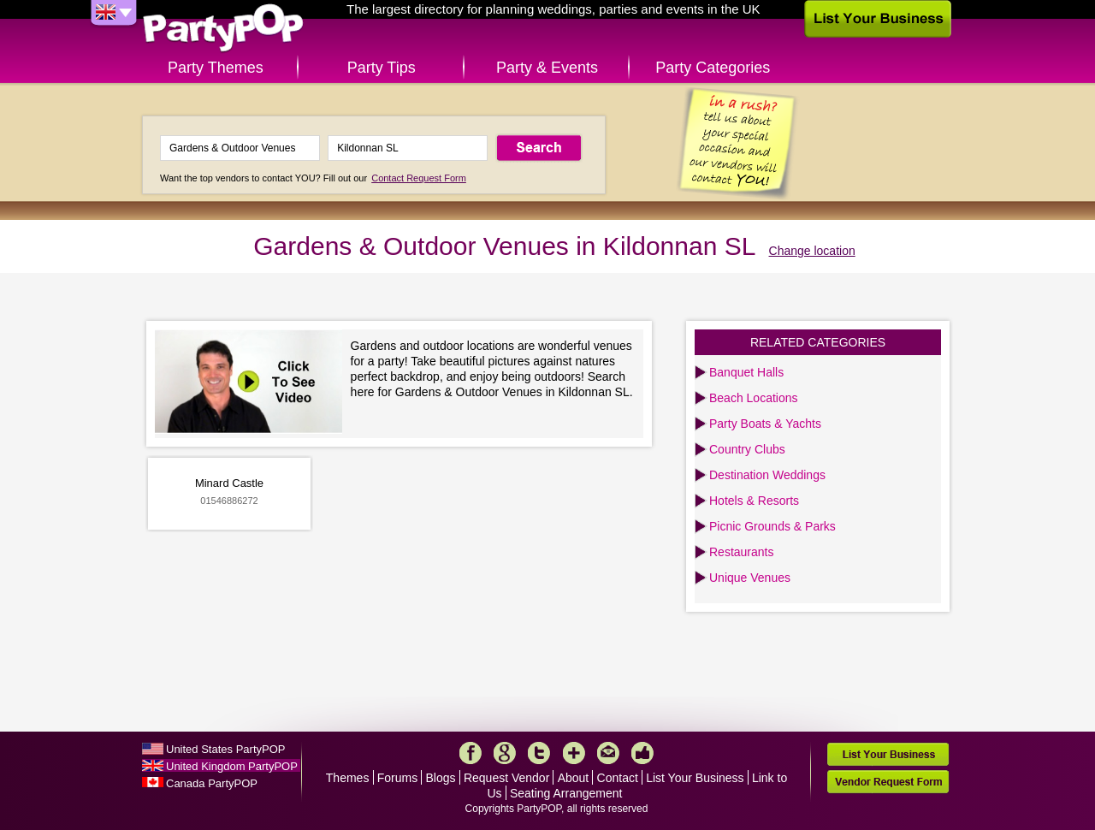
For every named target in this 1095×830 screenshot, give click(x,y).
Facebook (470, 753)
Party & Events (547, 67)
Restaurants (741, 552)
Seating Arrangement (566, 793)
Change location (812, 251)
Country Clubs (747, 449)
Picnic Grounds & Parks (772, 526)
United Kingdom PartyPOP (232, 766)
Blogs (441, 778)
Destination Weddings (767, 475)
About (573, 778)
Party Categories (712, 67)
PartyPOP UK (223, 28)
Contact (617, 778)
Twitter (539, 753)
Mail (608, 753)
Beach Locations (753, 398)
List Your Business (694, 778)
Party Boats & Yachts (765, 423)
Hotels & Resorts (754, 500)
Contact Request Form (418, 178)
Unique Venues (749, 577)
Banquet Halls (746, 372)
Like (642, 753)
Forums (397, 778)
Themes (348, 778)
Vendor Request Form (888, 781)
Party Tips (381, 67)
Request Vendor (506, 778)
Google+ (505, 753)
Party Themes (215, 67)
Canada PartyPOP (211, 783)
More (574, 753)
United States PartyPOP (225, 749)
